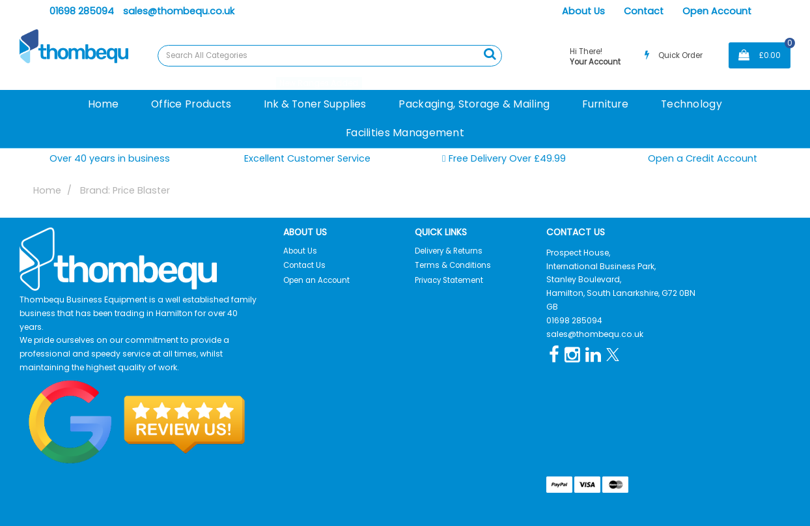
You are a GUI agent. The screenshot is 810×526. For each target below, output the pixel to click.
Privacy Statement (449, 280)
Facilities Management (405, 132)
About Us (583, 11)
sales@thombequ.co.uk (178, 11)
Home (103, 104)
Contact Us (304, 265)
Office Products (191, 104)
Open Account (716, 11)
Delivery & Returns (448, 251)
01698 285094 (81, 11)
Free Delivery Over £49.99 (504, 159)
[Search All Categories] (330, 55)
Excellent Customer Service (307, 158)
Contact (643, 11)
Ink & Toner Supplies (315, 104)
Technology (691, 104)
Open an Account (316, 280)
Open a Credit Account (702, 158)
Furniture (605, 104)
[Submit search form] (489, 54)
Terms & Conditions (453, 265)
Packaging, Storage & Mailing (474, 104)
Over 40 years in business (109, 158)
